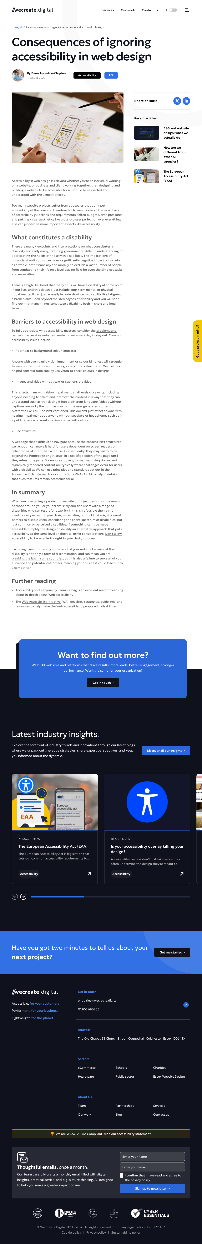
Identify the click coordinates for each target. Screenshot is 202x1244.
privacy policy (140, 1180)
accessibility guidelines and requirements (46, 215)
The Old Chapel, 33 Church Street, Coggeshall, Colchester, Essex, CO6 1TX (131, 1038)
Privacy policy (96, 1232)
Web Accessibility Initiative (41, 601)
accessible (55, 190)
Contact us (150, 10)
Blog (118, 1114)
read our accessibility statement (127, 1134)
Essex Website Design (169, 1076)
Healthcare (86, 1076)
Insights (18, 27)
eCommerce (87, 1067)
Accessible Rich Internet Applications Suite (43, 474)
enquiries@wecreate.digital (97, 1000)
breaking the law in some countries (37, 558)
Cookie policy (71, 1232)
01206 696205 (88, 1009)
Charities (159, 1067)
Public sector (124, 1076)
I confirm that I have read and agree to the (153, 1177)
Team (82, 1106)
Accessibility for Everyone (34, 590)
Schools (121, 1067)
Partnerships (124, 1106)
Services (108, 10)
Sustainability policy (125, 1232)
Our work (128, 10)
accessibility (91, 224)
